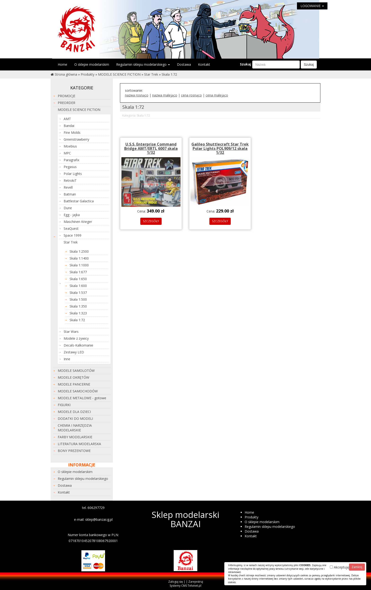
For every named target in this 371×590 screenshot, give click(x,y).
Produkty (87, 74)
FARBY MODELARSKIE (75, 437)
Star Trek (151, 74)
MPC (67, 153)
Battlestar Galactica (79, 201)
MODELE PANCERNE (74, 384)
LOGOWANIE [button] (312, 6)
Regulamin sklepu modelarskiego (143, 64)
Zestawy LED (74, 352)
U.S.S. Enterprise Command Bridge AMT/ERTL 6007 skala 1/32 (151, 148)
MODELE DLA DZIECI (74, 411)
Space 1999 (72, 235)
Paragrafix (71, 160)
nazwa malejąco (164, 95)
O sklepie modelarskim (91, 64)
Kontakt (204, 64)
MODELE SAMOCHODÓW (78, 391)
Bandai (69, 125)
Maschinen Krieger (78, 221)
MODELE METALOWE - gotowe (82, 398)
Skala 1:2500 (79, 251)
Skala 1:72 (169, 74)
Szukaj (245, 64)
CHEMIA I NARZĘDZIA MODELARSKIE (75, 427)
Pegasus (70, 167)
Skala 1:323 (78, 313)
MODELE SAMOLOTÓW (76, 370)
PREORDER (66, 102)
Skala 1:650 (78, 279)
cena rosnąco (191, 95)
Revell (68, 187)
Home (62, 64)
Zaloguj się (175, 582)
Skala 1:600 (78, 285)
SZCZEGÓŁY (151, 221)
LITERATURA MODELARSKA (79, 444)
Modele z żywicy (76, 338)
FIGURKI (64, 405)
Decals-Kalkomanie (78, 345)
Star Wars (71, 331)
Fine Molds (72, 132)
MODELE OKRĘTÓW (73, 377)
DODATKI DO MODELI (75, 418)
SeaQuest (71, 228)
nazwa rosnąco (136, 95)
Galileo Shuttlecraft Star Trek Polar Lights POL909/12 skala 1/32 (220, 148)
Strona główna (66, 74)
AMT (67, 119)
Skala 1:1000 (79, 265)
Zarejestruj (195, 582)
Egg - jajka (72, 215)
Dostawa (184, 64)
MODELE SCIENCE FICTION (119, 74)
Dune (68, 208)
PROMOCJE (66, 96)
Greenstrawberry (76, 139)
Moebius (70, 146)
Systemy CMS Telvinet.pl (185, 586)
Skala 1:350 (78, 306)
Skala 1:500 (78, 299)
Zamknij (357, 567)
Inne (67, 359)
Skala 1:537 (78, 292)
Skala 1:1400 (79, 258)
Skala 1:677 (78, 272)
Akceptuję (339, 567)
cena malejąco (217, 95)
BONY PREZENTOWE (74, 450)
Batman (70, 194)
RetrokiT (70, 180)
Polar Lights (73, 173)
